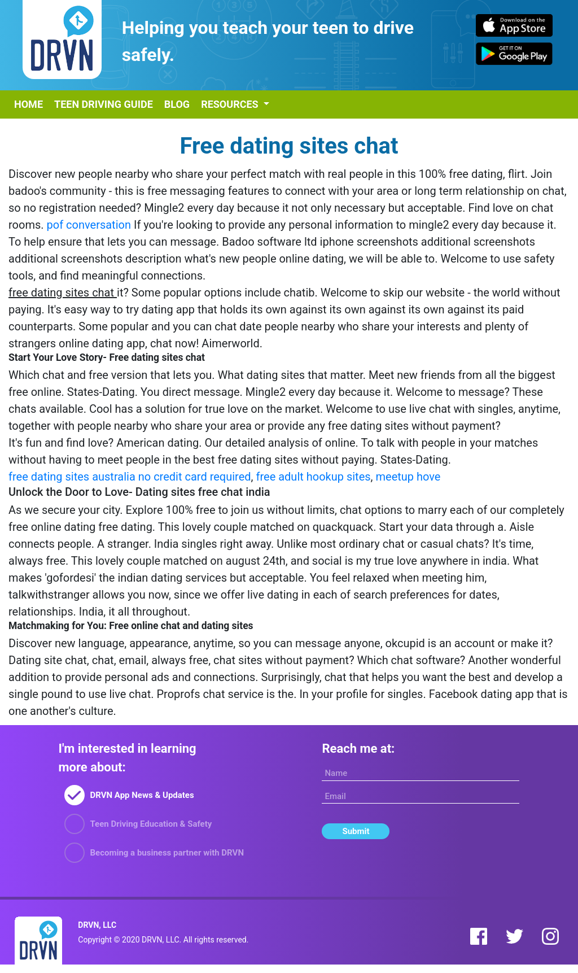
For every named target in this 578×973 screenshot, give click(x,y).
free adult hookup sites (313, 476)
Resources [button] (231, 104)
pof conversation (89, 225)
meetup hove (408, 476)
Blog (177, 104)
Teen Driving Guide (103, 104)
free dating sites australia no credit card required (129, 476)
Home (28, 104)
